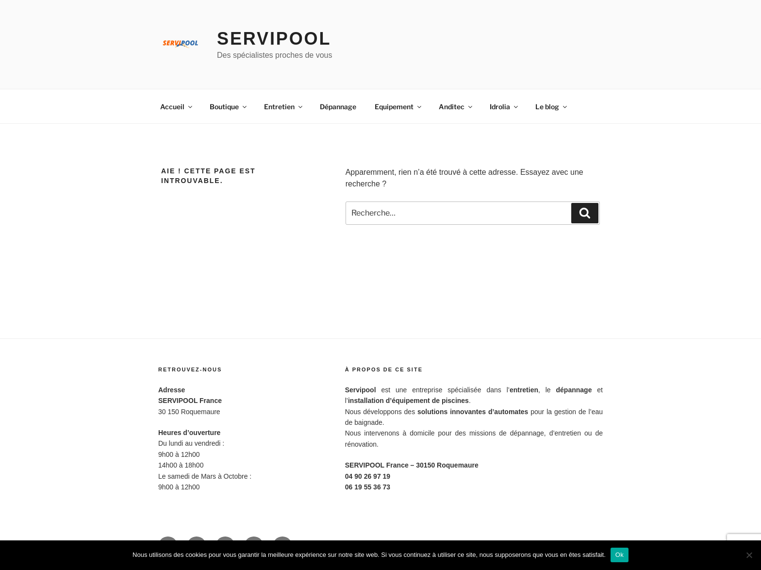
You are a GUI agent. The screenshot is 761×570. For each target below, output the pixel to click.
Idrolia (504, 106)
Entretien (284, 106)
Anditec (456, 106)
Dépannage (338, 106)
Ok (619, 554)
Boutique (229, 106)
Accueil (177, 106)
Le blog (551, 106)
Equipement (399, 106)
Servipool (274, 39)
